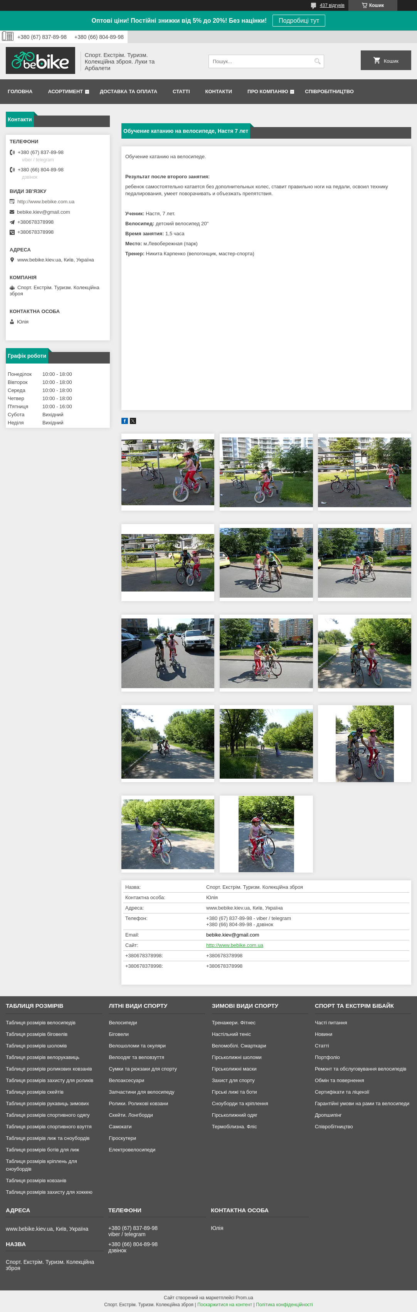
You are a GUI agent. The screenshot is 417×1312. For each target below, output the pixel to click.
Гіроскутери (122, 1138)
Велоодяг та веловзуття (136, 1057)
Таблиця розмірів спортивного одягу (47, 1115)
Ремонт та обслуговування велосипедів (360, 1069)
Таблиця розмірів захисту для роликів (49, 1080)
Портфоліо (327, 1057)
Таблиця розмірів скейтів (35, 1092)
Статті (181, 91)
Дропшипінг (328, 1115)
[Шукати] (317, 61)
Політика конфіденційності (284, 1304)
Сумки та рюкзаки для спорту (143, 1069)
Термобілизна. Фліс (234, 1126)
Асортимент (65, 91)
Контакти (218, 91)
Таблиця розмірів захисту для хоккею (49, 1192)
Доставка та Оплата (128, 91)
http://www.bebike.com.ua (234, 945)
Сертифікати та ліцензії (342, 1092)
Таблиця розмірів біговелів (36, 1034)
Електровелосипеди (132, 1150)
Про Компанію (267, 91)
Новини (323, 1034)
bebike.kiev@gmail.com (232, 935)
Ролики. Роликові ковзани (138, 1103)
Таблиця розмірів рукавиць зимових (47, 1103)
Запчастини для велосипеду (141, 1092)
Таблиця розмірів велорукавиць (42, 1057)
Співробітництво (329, 91)
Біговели (119, 1034)
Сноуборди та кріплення (240, 1103)
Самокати (120, 1126)
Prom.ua (244, 1297)
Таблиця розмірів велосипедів (41, 1022)
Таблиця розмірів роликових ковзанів (49, 1069)
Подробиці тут (299, 20)
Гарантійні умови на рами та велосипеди (362, 1103)
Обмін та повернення (339, 1080)
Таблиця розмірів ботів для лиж (42, 1150)
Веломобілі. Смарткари (239, 1046)
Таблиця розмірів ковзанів (36, 1180)
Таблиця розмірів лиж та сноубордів (47, 1138)
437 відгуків (332, 5)
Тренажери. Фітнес (234, 1022)
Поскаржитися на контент (224, 1304)
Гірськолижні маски (234, 1069)
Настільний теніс (231, 1034)
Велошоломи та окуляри (137, 1046)
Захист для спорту (233, 1080)
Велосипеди (123, 1022)
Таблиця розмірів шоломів (36, 1046)
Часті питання (331, 1022)
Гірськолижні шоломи (237, 1057)
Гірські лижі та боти (234, 1092)
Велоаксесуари (126, 1080)
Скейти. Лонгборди (131, 1115)
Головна (20, 91)
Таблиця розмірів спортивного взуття (49, 1126)
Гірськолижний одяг (234, 1115)
